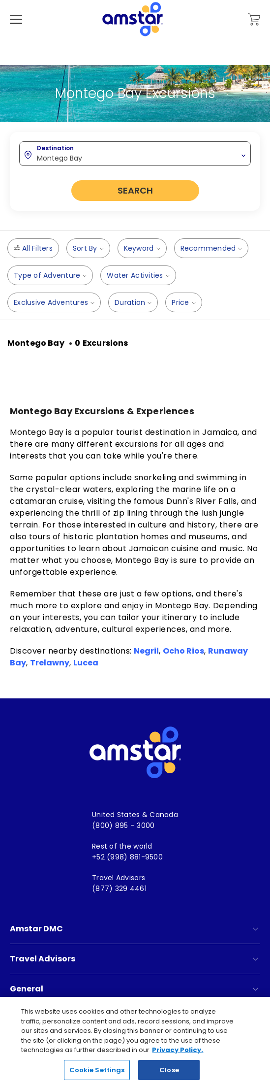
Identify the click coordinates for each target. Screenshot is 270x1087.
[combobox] (135, 153)
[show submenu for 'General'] (255, 989)
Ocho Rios (183, 651)
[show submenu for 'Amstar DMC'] (255, 929)
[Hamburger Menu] (16, 34)
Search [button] (135, 190)
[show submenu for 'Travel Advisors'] (255, 959)
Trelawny (49, 662)
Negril (146, 651)
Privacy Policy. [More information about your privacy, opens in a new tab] (177, 1055)
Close (169, 1075)
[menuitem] (135, 815)
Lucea (85, 662)
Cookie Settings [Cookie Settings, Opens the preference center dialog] (97, 1075)
